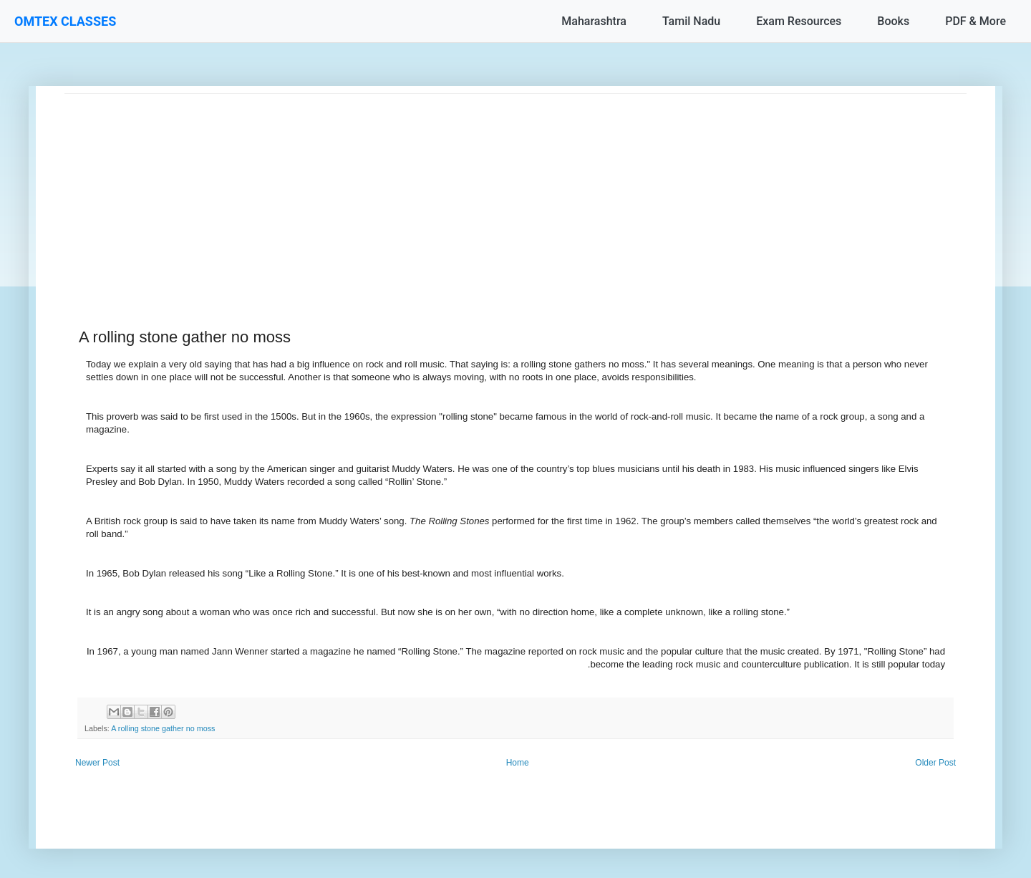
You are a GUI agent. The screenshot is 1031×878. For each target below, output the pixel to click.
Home (517, 763)
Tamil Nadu (691, 21)
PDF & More (975, 21)
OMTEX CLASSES (65, 21)
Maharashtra (593, 21)
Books (893, 21)
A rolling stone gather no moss (163, 728)
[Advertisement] (494, 194)
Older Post (935, 763)
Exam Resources (798, 21)
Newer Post (97, 763)
